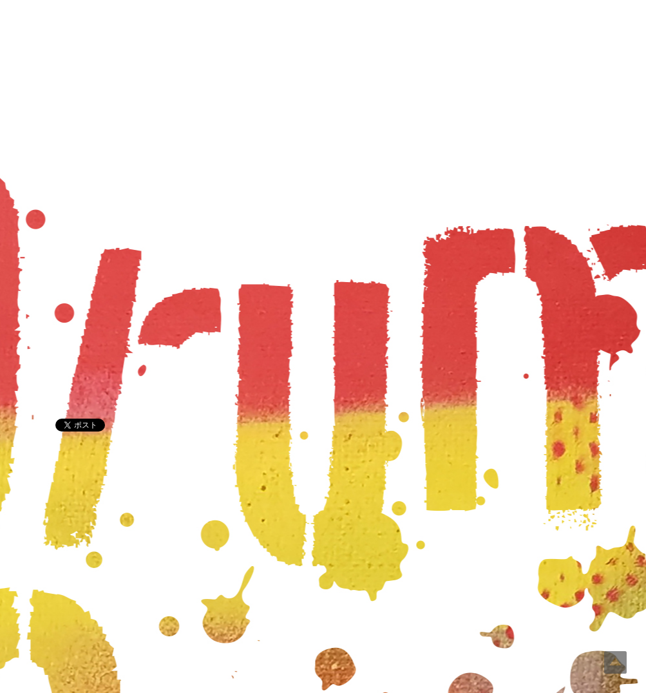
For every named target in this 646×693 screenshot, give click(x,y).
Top (615, 662)
